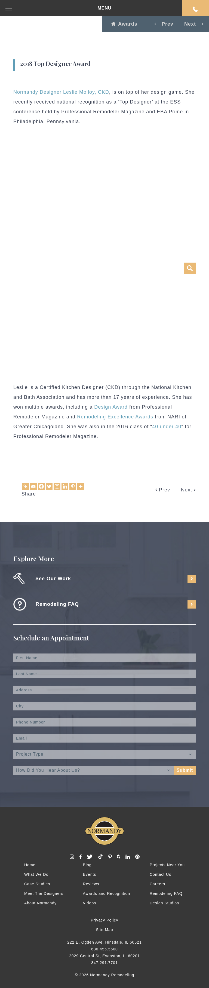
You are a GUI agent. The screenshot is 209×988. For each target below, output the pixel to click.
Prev (162, 490)
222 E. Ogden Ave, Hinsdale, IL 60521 (104, 942)
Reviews (91, 884)
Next (188, 490)
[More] (80, 486)
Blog (87, 865)
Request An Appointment (195, 9)
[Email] (33, 486)
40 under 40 (166, 426)
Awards (124, 24)
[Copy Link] (25, 486)
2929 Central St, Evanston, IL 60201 (104, 956)
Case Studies (37, 884)
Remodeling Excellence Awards (115, 416)
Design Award (111, 407)
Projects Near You (167, 865)
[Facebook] (41, 486)
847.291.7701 (104, 962)
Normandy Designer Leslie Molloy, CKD (61, 92)
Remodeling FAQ (166, 893)
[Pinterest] (72, 486)
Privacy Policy (104, 920)
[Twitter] (49, 486)
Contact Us (160, 874)
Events (89, 874)
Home (29, 865)
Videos (89, 903)
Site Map (104, 930)
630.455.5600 (104, 949)
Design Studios (164, 903)
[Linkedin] (65, 486)
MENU (58, 8)
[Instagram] (57, 486)
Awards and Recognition (106, 893)
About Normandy (40, 903)
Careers (157, 884)
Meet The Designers (43, 893)
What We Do (36, 874)
